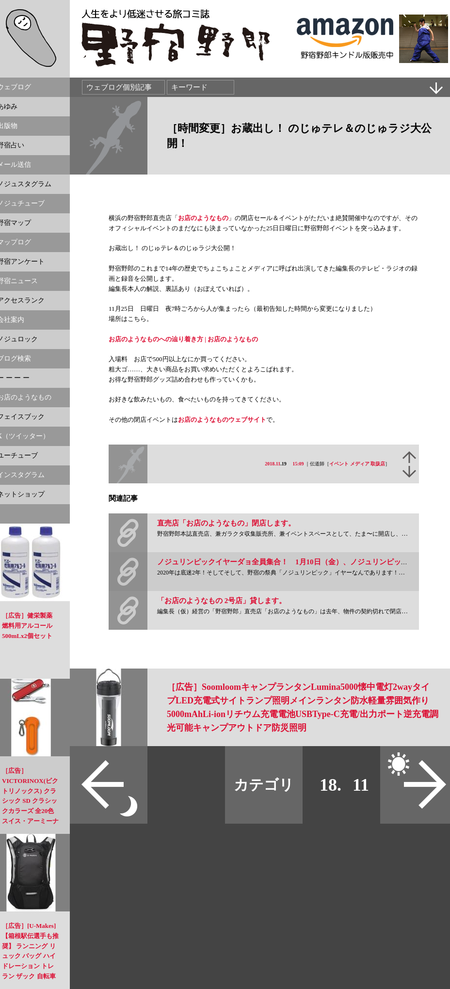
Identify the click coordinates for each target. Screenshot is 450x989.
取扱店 (377, 463)
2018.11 (272, 463)
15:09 (298, 463)
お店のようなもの (203, 218)
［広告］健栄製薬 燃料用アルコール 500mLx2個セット (27, 625)
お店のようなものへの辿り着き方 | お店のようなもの (183, 339)
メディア (360, 463)
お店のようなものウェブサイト (222, 419)
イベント (339, 463)
